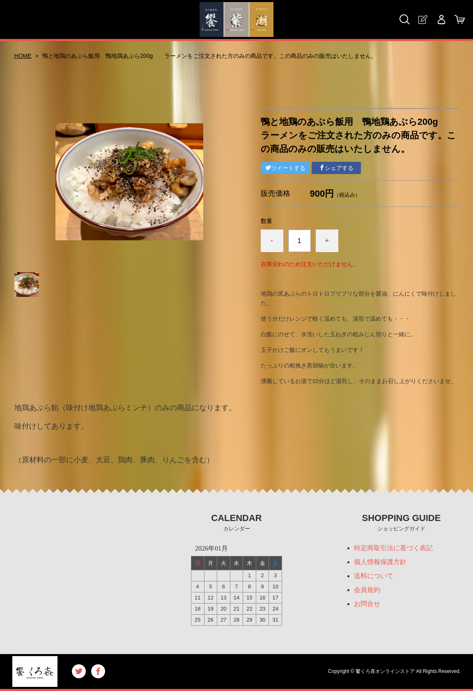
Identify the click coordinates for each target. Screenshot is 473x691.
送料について (373, 575)
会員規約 (367, 589)
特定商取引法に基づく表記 (393, 547)
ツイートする (285, 168)
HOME (23, 56)
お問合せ (367, 603)
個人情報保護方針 (380, 561)
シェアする (336, 168)
